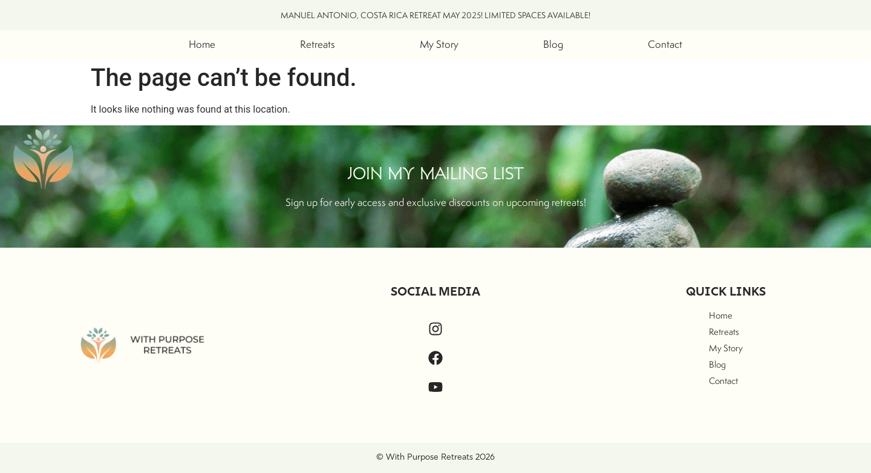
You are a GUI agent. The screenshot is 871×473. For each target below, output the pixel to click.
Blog (553, 44)
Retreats (317, 44)
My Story (439, 44)
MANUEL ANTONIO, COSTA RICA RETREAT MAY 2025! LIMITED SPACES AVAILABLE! (435, 15)
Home (202, 44)
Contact (665, 44)
